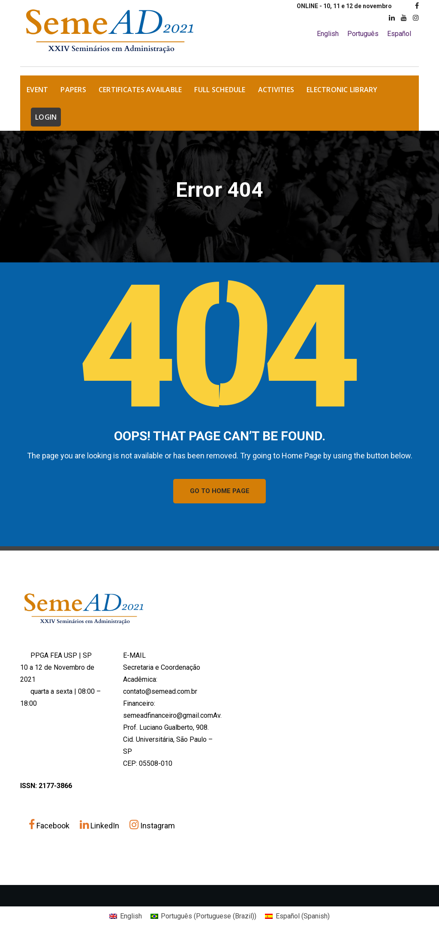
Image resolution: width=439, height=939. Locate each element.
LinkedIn (100, 826)
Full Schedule (219, 89)
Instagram (152, 826)
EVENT (37, 89)
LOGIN (46, 117)
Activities (276, 89)
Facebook (50, 826)
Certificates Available (140, 89)
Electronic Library (342, 89)
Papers (73, 89)
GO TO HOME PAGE (220, 491)
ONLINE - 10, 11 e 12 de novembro (344, 6)
